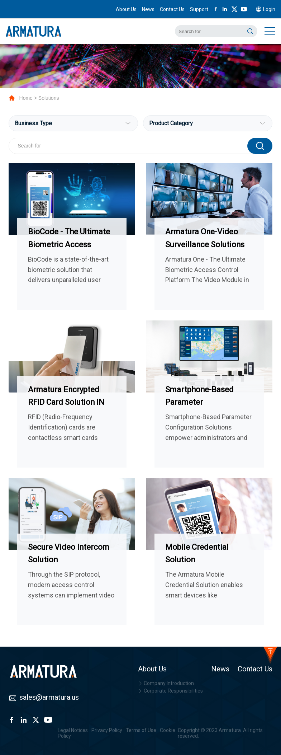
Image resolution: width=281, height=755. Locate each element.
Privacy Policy (106, 730)
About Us (126, 9)
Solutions (48, 98)
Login (269, 9)
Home (26, 98)
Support (199, 9)
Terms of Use (141, 730)
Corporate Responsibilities (170, 691)
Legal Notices (73, 730)
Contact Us (172, 9)
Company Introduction (166, 683)
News (148, 9)
